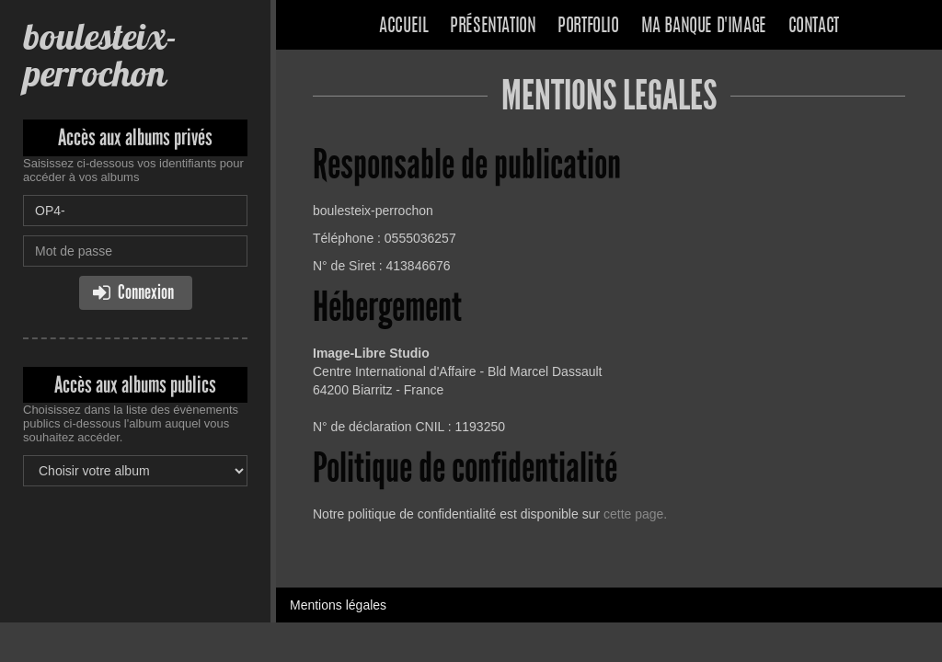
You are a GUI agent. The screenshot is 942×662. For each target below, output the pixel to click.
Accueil (403, 26)
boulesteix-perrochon (100, 55)
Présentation (492, 26)
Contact (813, 26)
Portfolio (587, 26)
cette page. (635, 514)
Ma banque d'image (703, 26)
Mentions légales (338, 605)
